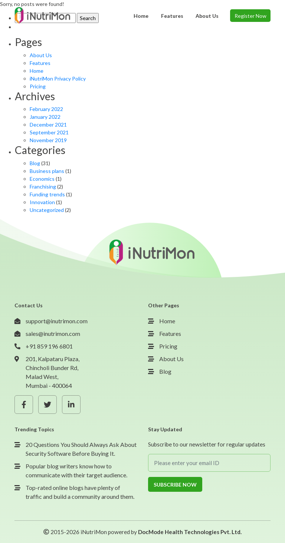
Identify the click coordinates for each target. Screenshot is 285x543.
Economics (42, 179)
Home (36, 71)
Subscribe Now (175, 484)
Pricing (38, 86)
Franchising (43, 186)
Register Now (250, 16)
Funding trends (47, 194)
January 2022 (45, 117)
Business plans (47, 171)
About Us (41, 55)
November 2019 (48, 140)
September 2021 (49, 132)
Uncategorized (47, 210)
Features (40, 63)
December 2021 (48, 124)
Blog (35, 163)
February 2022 (46, 109)
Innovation (42, 202)
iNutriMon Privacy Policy (58, 78)
